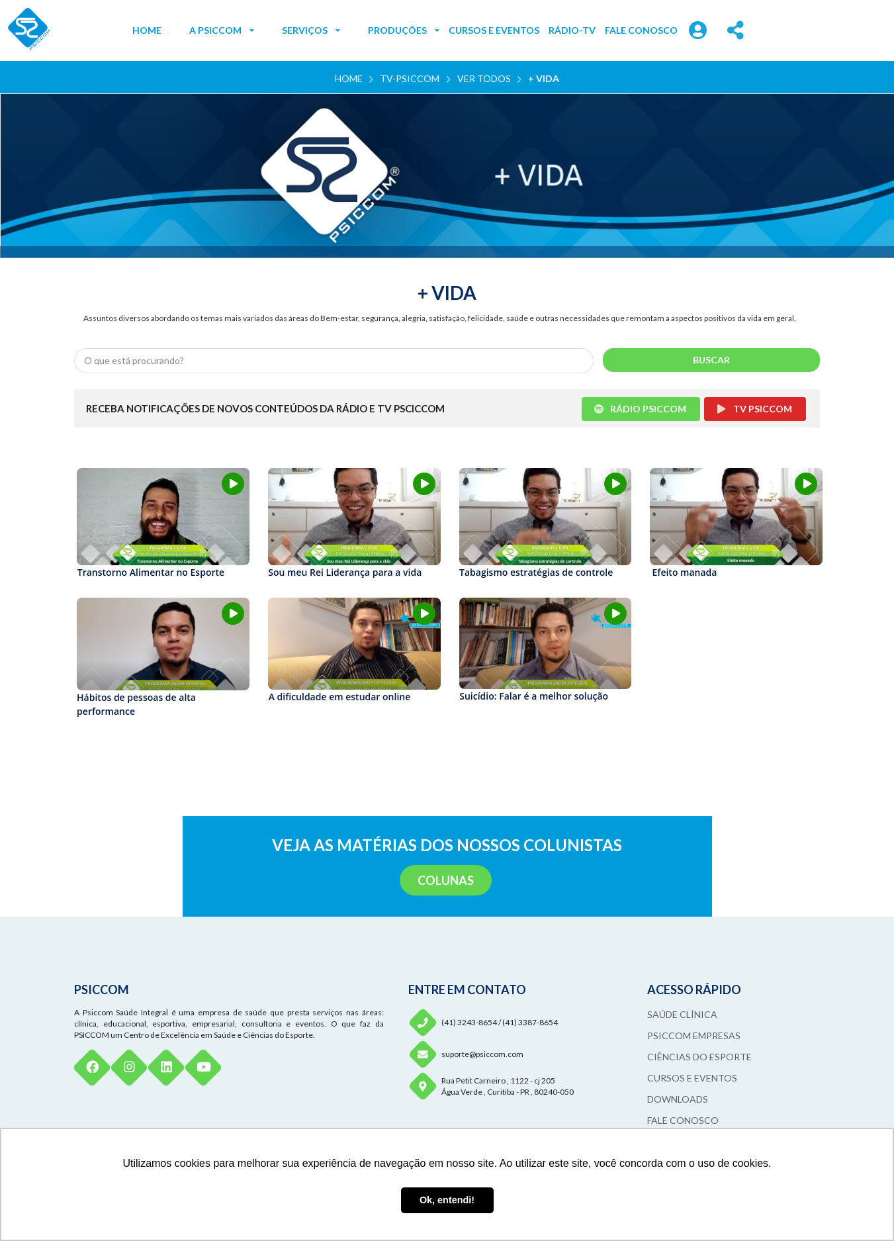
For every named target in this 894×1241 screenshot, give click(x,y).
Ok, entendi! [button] (447, 1200)
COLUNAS (446, 880)
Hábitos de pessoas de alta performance (136, 704)
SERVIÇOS (311, 30)
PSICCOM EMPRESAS (693, 1035)
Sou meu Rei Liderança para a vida (345, 572)
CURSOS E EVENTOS (494, 30)
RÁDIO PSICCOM (640, 408)
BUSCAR (711, 359)
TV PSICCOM (754, 408)
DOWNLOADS (677, 1099)
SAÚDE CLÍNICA (682, 1014)
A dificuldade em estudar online (340, 696)
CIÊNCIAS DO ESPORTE (699, 1056)
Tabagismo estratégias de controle (536, 572)
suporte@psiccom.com (482, 1054)
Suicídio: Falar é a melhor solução (533, 696)
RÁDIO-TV (572, 30)
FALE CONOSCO (641, 30)
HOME (146, 30)
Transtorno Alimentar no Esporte (150, 572)
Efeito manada (684, 572)
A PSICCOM (221, 30)
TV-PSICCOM (409, 78)
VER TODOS (484, 78)
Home (349, 78)
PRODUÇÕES (403, 30)
